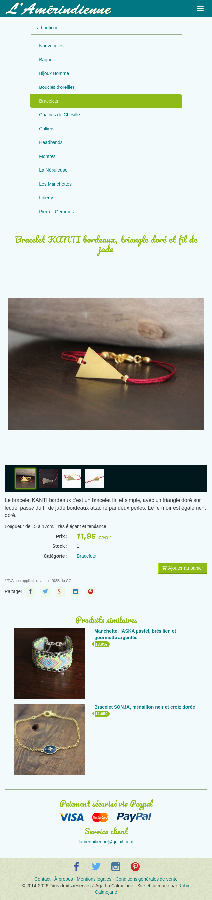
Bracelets (48, 101)
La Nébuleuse (53, 170)
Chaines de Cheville (59, 114)
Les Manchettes (55, 184)
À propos (63, 879)
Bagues (46, 59)
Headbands (51, 142)
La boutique (46, 27)
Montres (47, 156)
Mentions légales (94, 879)
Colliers (46, 128)
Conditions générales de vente (147, 879)
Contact (42, 879)
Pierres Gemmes (56, 211)
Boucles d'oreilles (57, 87)
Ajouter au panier (182, 568)
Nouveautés (51, 45)
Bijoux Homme (54, 73)
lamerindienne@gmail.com (106, 841)
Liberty (46, 197)
